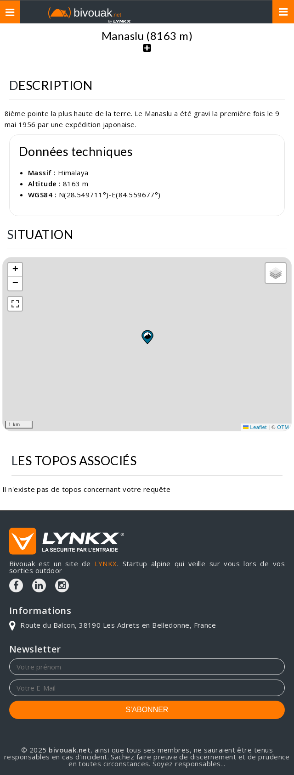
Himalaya (73, 172)
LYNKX (106, 563)
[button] (147, 336)
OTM (283, 427)
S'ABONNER (147, 710)
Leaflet (255, 427)
